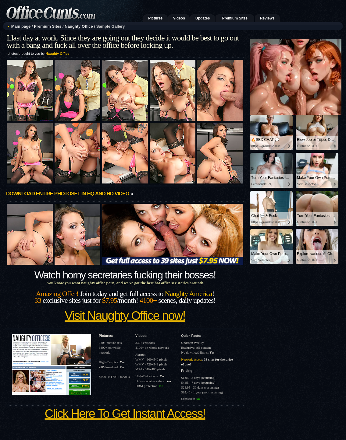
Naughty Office (79, 26)
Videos (179, 18)
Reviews (267, 18)
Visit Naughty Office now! (125, 315)
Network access (191, 359)
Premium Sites (235, 18)
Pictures (155, 18)
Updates (202, 18)
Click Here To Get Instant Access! (125, 413)
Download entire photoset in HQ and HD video (68, 194)
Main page (21, 26)
